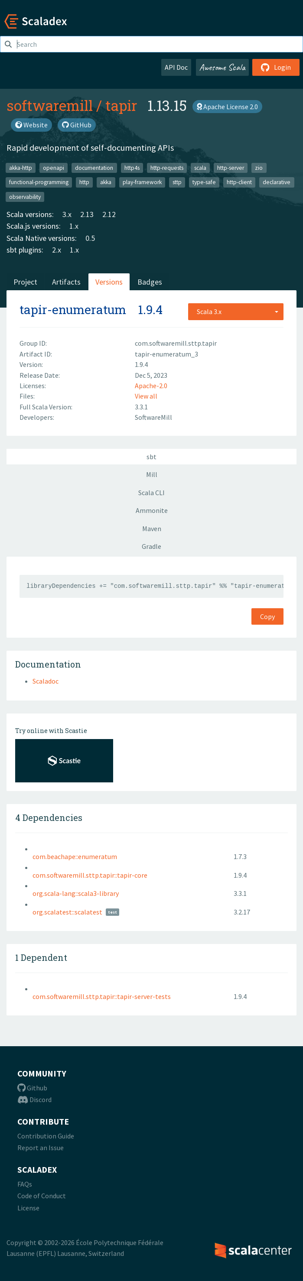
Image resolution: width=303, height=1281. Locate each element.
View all (146, 396)
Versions (109, 282)
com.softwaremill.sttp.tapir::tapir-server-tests (102, 996)
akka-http (20, 167)
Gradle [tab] (151, 546)
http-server (230, 167)
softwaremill (50, 105)
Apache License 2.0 (227, 106)
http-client (239, 182)
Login (276, 67)
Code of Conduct (41, 1195)
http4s (132, 167)
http (84, 182)
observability (25, 196)
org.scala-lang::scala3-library (76, 893)
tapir (121, 105)
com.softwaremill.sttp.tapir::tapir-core (90, 875)
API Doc (176, 67)
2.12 (109, 214)
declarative (276, 182)
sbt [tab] (151, 456)
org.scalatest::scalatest (67, 912)
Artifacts (66, 282)
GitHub (76, 124)
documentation (94, 167)
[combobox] (235, 311)
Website (31, 124)
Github (32, 1087)
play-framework (142, 182)
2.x (56, 250)
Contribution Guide (45, 1136)
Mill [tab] (151, 474)
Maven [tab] (151, 528)
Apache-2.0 (151, 385)
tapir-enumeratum (73, 310)
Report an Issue (40, 1147)
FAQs (24, 1184)
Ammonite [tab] (152, 510)
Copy (267, 616)
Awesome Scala (222, 67)
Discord (34, 1099)
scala (200, 167)
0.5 (90, 238)
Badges (149, 282)
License (28, 1207)
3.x (67, 214)
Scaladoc (46, 681)
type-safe (204, 182)
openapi (53, 167)
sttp (177, 182)
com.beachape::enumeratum (75, 856)
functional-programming (38, 182)
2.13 (87, 214)
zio (259, 167)
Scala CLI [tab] (151, 492)
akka (105, 182)
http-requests (166, 167)
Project (25, 282)
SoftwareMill (153, 417)
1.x (73, 226)
